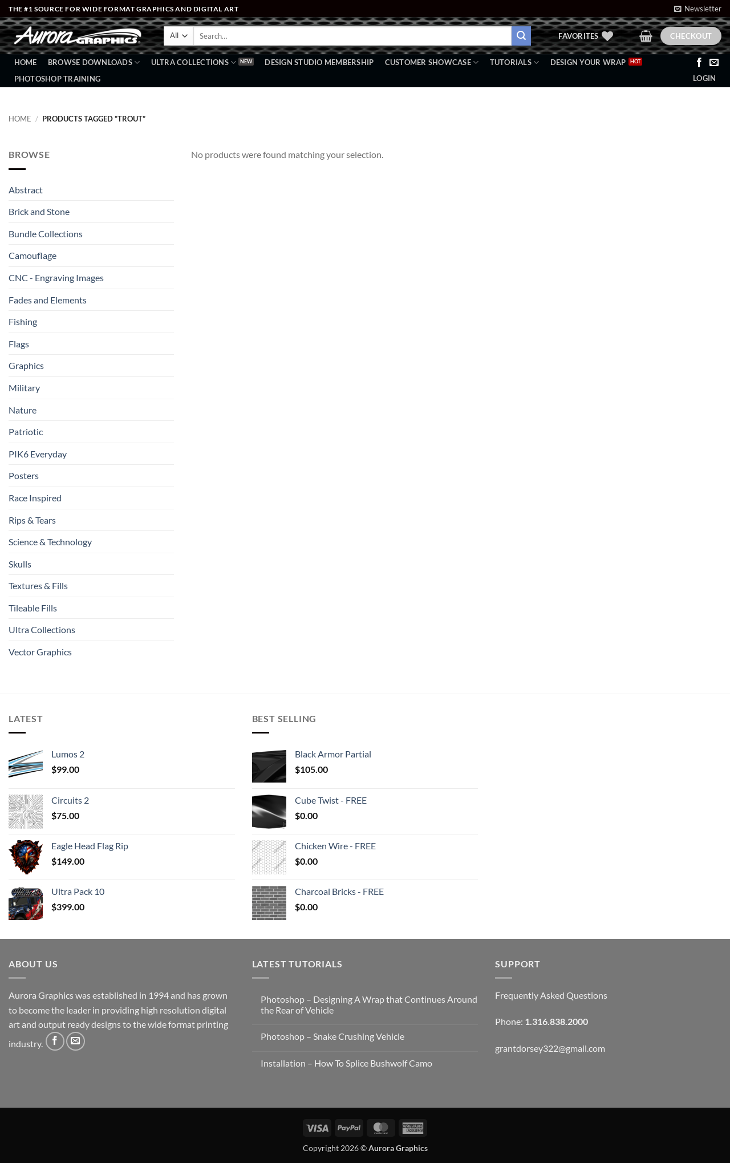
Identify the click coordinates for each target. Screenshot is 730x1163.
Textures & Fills (38, 585)
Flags (19, 343)
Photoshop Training (57, 78)
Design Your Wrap (588, 62)
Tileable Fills (33, 607)
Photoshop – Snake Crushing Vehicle (332, 1036)
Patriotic (26, 431)
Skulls (20, 563)
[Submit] (521, 36)
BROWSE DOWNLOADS (94, 62)
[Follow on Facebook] (699, 63)
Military (24, 387)
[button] (697, 8)
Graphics (26, 365)
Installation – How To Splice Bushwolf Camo (346, 1062)
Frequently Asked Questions (551, 995)
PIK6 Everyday (38, 453)
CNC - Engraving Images (56, 277)
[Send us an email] (714, 63)
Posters (24, 475)
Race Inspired (35, 497)
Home (25, 62)
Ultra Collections (194, 62)
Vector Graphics (40, 651)
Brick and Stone (39, 211)
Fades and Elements (48, 299)
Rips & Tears (32, 519)
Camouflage (32, 255)
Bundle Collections (46, 233)
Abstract (26, 189)
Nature (22, 409)
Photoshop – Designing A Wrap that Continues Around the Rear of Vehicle (369, 1004)
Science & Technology (50, 541)
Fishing (23, 321)
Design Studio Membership (319, 62)
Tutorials (515, 62)
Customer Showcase (432, 62)
